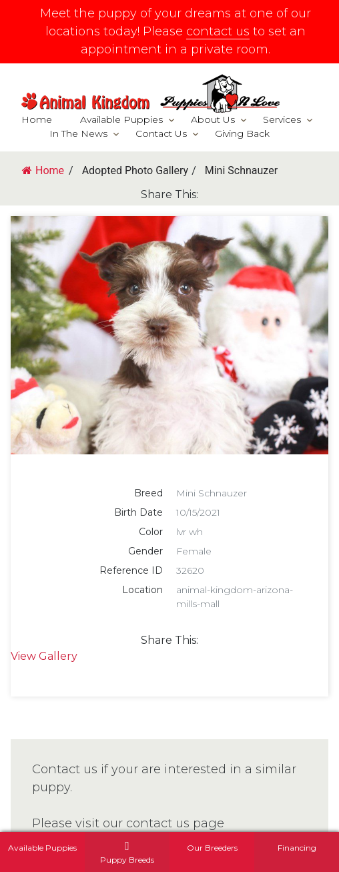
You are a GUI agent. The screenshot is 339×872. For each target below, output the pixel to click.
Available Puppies (121, 119)
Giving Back (242, 133)
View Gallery (44, 656)
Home (36, 119)
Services (282, 119)
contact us (218, 31)
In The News (78, 133)
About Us (213, 119)
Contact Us (161, 133)
